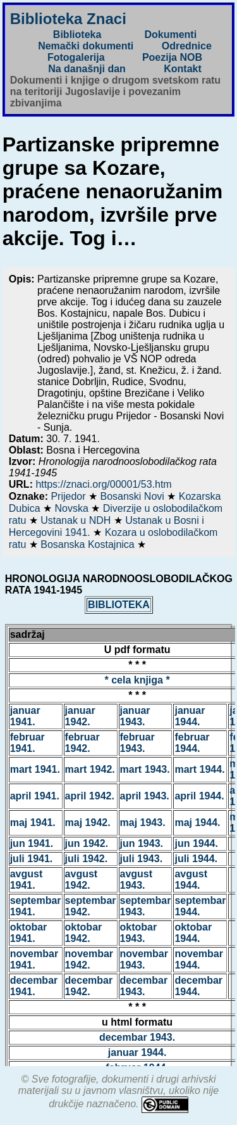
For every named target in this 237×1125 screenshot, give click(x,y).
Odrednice (187, 46)
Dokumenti (170, 34)
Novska (72, 508)
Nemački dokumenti (85, 46)
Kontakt (183, 68)
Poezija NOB (172, 57)
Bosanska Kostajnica (88, 544)
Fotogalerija (76, 57)
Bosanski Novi (133, 496)
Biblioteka (77, 34)
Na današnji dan (87, 68)
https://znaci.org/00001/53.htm (103, 484)
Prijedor (69, 496)
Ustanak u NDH (77, 520)
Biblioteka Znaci (68, 18)
